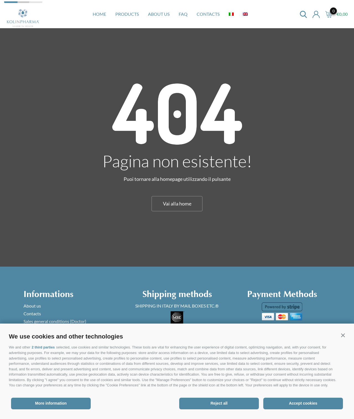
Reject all (218, 403)
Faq (183, 14)
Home (99, 14)
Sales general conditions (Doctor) (55, 321)
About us (159, 14)
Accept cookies (303, 403)
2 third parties (43, 347)
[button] (343, 335)
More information (51, 403)
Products (127, 14)
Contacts (208, 14)
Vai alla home (177, 204)
